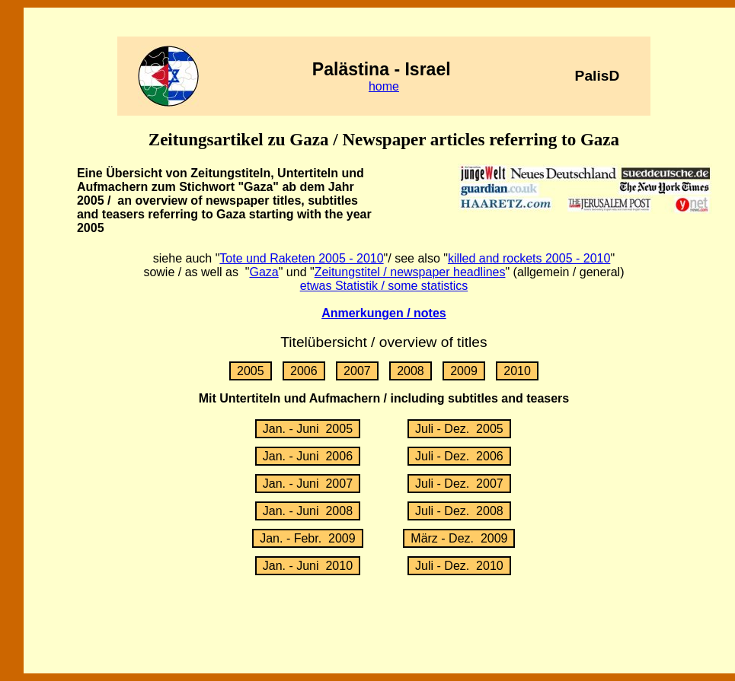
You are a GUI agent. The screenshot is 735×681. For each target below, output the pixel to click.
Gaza (263, 272)
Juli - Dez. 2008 (459, 510)
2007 (357, 370)
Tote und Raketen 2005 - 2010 (301, 258)
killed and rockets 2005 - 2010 (529, 258)
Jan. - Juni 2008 (308, 510)
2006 (304, 370)
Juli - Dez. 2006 (459, 456)
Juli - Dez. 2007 (459, 483)
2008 (410, 370)
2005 (250, 370)
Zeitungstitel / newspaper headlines (410, 272)
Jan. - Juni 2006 (308, 456)
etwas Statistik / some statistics (384, 285)
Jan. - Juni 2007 (308, 483)
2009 (464, 370)
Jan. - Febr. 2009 (307, 538)
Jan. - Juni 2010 (308, 565)
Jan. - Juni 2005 (308, 428)
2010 (517, 370)
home (384, 86)
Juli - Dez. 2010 (459, 565)
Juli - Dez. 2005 (459, 428)
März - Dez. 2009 (459, 538)
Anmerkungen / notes (383, 313)
